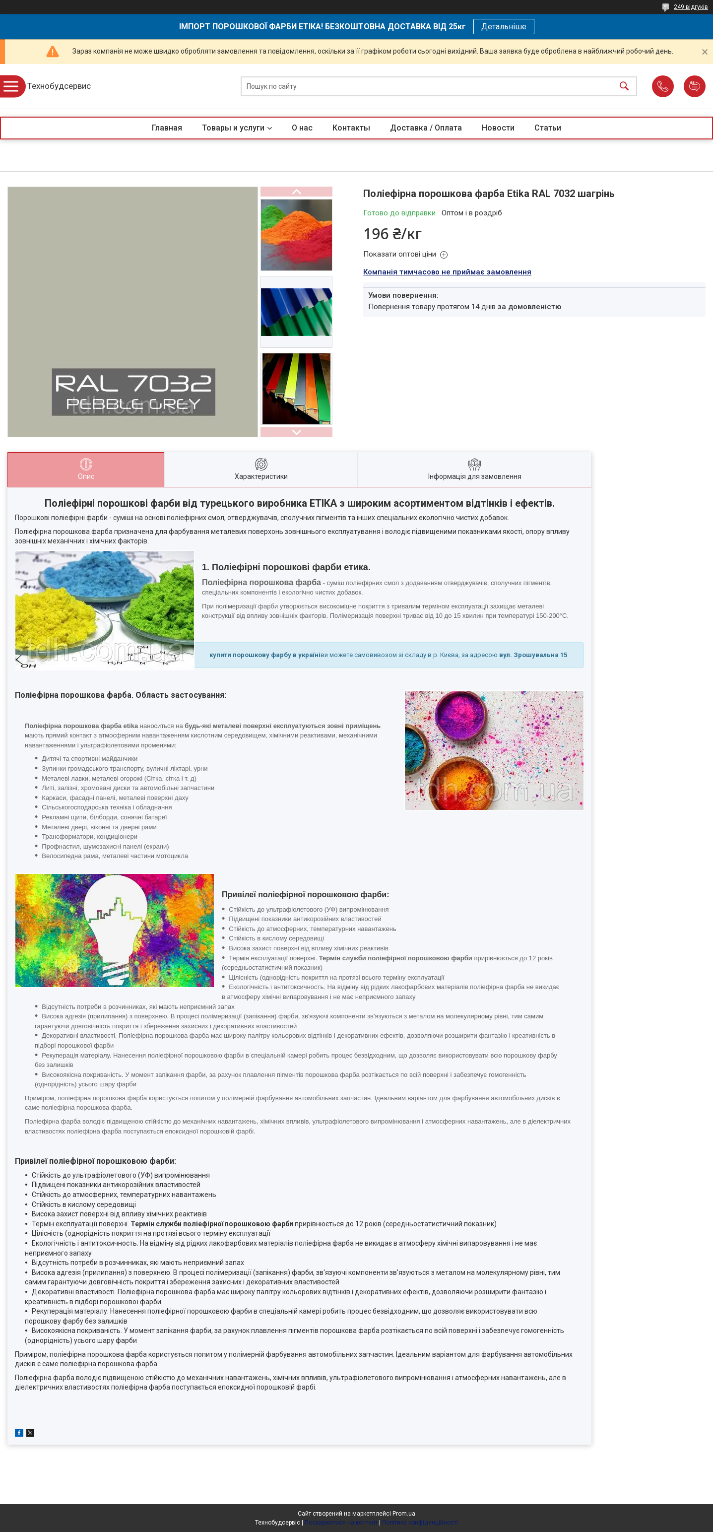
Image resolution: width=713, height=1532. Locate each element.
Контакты (351, 128)
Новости (498, 128)
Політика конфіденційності (420, 1522)
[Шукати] (624, 86)
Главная (167, 128)
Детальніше (503, 26)
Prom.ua (403, 1513)
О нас (302, 128)
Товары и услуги (233, 128)
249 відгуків (691, 6)
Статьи (547, 128)
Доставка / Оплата (426, 128)
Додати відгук (695, 86)
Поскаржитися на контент (341, 1522)
